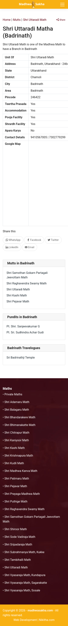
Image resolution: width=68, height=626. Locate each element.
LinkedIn (12, 247)
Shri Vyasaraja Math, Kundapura (24, 575)
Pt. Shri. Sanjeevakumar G (23, 326)
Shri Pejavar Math (18, 301)
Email (29, 247)
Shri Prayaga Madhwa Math (22, 494)
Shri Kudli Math (14, 463)
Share (60, 19)
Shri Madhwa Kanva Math (20, 471)
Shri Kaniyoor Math (16, 440)
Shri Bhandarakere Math (19, 417)
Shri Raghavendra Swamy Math (27, 283)
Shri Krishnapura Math (18, 455)
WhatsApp (13, 239)
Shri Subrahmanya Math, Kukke (24, 552)
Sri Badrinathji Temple (21, 357)
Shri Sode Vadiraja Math (19, 537)
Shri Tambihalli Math (17, 560)
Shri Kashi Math (17, 295)
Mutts (17, 19)
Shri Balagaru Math (16, 409)
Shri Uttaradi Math (34, 19)
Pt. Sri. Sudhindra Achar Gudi (25, 332)
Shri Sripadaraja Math (18, 544)
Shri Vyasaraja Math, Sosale (22, 590)
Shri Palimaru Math (16, 478)
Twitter (53, 239)
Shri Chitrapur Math (16, 432)
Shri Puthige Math (15, 501)
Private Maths (13, 394)
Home (7, 19)
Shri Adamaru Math (16, 402)
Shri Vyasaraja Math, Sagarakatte (25, 582)
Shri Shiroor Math (15, 529)
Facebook (34, 239)
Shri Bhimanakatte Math (19, 425)
